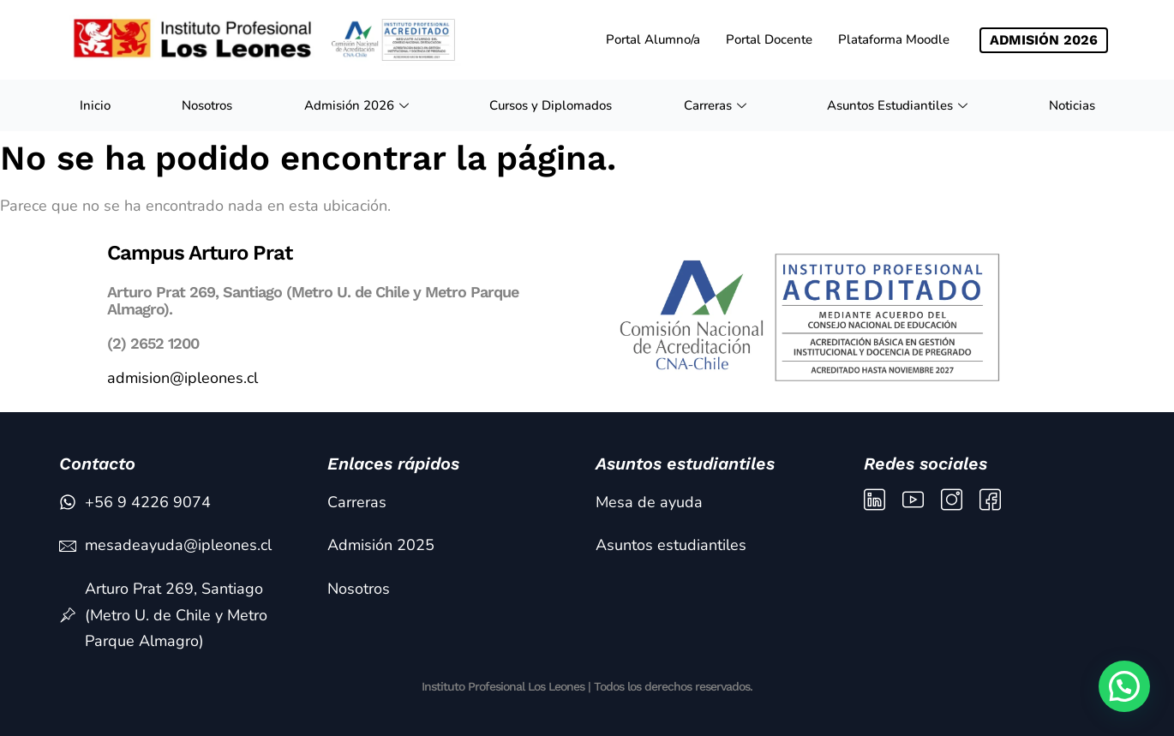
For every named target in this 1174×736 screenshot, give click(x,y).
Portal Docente (769, 39)
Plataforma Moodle (893, 39)
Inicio (95, 105)
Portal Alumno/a (653, 39)
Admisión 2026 (358, 105)
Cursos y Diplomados (550, 105)
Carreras (717, 105)
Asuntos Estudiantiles (899, 105)
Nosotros (207, 105)
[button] (1124, 686)
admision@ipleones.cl (182, 378)
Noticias (1072, 105)
